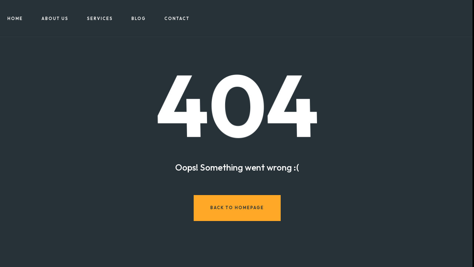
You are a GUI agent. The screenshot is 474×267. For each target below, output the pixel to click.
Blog (138, 18)
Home (15, 18)
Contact (177, 18)
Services (100, 18)
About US (55, 18)
